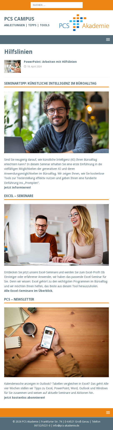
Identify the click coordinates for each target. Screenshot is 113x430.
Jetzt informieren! (17, 187)
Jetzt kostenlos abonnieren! (24, 397)
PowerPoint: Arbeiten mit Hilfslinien (50, 61)
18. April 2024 (34, 66)
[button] (107, 39)
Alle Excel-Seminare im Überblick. (28, 290)
